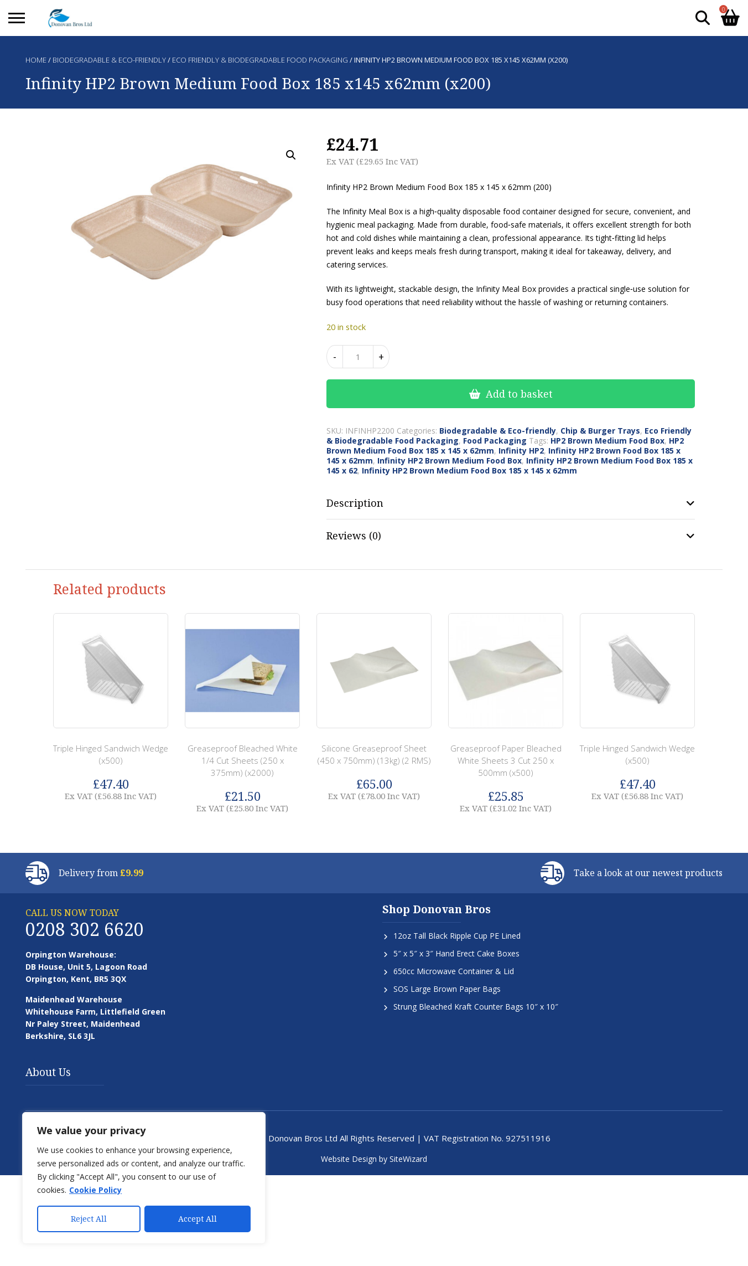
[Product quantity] (358, 356)
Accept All (197, 1218)
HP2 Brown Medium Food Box (607, 440)
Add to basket (519, 393)
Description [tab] (354, 503)
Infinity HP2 (521, 450)
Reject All (89, 1218)
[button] (291, 155)
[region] (144, 1178)
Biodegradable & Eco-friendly (109, 60)
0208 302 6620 (84, 929)
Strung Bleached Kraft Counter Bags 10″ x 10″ (475, 1006)
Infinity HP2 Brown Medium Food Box (449, 460)
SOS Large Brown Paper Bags (447, 989)
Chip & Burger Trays (600, 430)
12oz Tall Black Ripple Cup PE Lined (457, 935)
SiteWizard (408, 1159)
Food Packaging (495, 440)
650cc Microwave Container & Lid (453, 971)
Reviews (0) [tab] (353, 535)
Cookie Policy (95, 1190)
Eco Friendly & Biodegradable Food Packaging (260, 60)
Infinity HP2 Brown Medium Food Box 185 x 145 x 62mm (469, 470)
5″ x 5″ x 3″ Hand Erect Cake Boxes (456, 953)
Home (35, 60)
